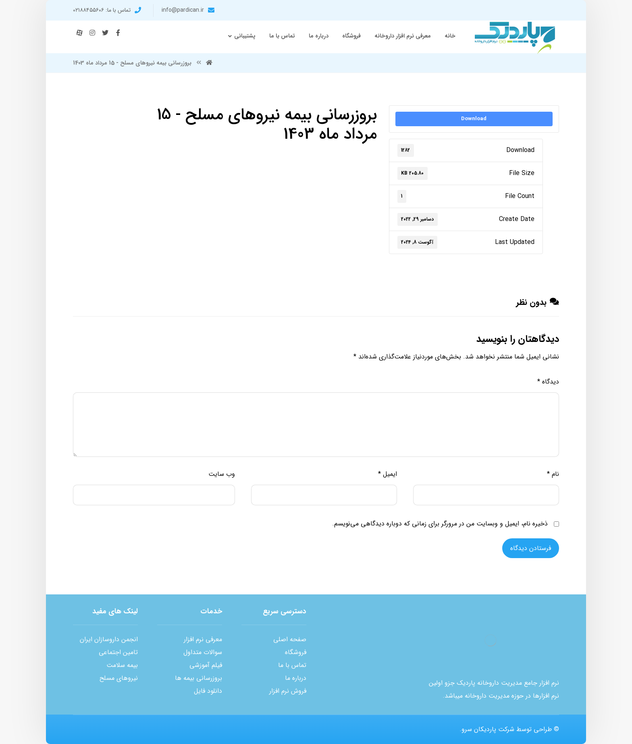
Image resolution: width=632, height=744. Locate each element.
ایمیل (387, 474)
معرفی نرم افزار (203, 639)
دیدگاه (548, 382)
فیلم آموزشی (205, 665)
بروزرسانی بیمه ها (198, 678)
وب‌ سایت (221, 474)
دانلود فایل (208, 691)
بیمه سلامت (122, 665)
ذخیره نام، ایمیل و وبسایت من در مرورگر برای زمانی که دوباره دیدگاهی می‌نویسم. (440, 524)
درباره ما (295, 678)
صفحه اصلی (289, 639)
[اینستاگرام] (92, 32)
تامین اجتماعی (118, 652)
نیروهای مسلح (119, 678)
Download (473, 119)
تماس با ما (292, 665)
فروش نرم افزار (287, 691)
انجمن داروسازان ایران (109, 639)
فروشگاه (295, 652)
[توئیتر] (105, 32)
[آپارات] (79, 32)
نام (553, 474)
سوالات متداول (202, 652)
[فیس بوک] (118, 32)
